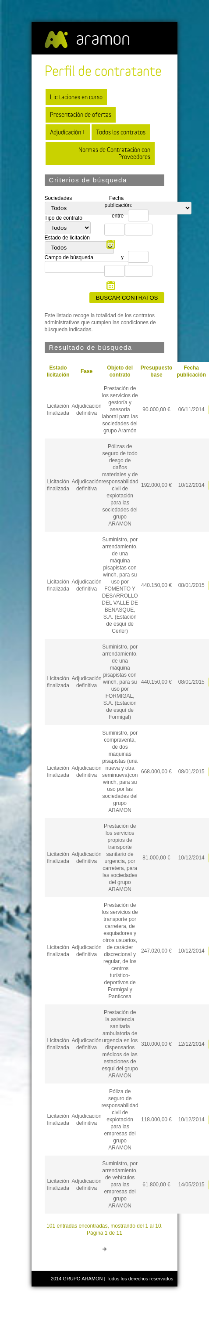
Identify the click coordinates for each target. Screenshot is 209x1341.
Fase (86, 371)
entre (118, 216)
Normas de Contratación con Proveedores (114, 153)
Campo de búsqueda (69, 257)
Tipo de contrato (63, 218)
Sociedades (58, 198)
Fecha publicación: (116, 201)
